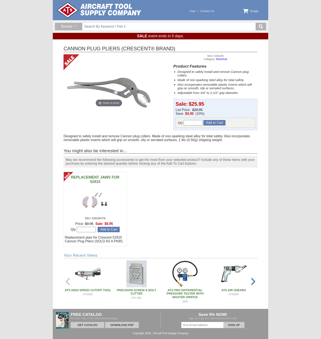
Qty (190, 122)
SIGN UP (234, 325)
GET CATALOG (87, 325)
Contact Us (207, 11)
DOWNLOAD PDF (122, 325)
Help (193, 11)
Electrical (221, 59)
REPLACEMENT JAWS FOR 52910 (95, 179)
